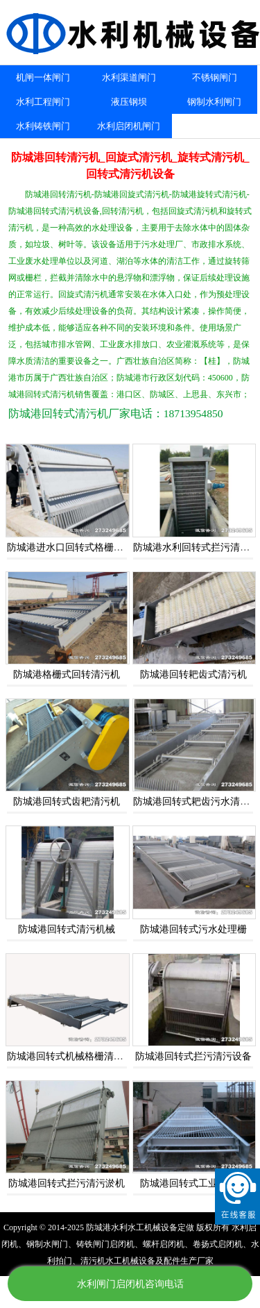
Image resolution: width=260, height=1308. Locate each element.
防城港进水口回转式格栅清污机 (75, 547)
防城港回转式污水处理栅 (193, 929)
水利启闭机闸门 (128, 126)
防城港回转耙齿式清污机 (193, 674)
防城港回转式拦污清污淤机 (66, 1183)
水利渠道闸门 (129, 77)
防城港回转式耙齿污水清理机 (196, 801)
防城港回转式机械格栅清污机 (70, 1056)
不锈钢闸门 (214, 77)
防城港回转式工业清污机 (193, 1183)
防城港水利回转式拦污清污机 (196, 547)
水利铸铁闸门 (43, 126)
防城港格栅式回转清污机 (66, 674)
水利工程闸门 (43, 102)
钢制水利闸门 (214, 102)
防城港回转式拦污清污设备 (193, 1056)
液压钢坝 (129, 102)
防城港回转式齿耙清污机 (66, 801)
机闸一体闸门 (43, 77)
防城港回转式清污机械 (66, 929)
